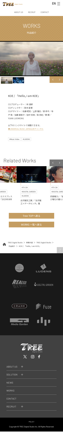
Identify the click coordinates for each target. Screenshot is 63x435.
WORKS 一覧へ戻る (31, 227)
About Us (12, 370)
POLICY (31, 425)
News (10, 385)
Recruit (11, 409)
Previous (53, 79)
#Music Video (15, 139)
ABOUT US (18, 12)
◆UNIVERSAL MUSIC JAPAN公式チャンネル (28, 128)
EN (53, 3)
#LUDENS (28, 139)
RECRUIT (32, 12)
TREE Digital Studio (16, 245)
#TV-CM (25, 188)
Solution (12, 378)
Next (59, 79)
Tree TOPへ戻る (31, 217)
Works (10, 394)
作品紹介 (15, 249)
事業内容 (31, 245)
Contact (12, 401)
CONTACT (45, 12)
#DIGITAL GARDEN (30, 192)
